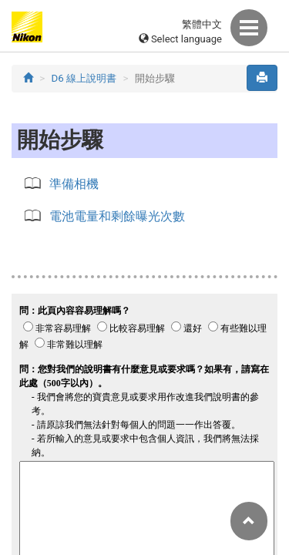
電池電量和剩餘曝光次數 (117, 216)
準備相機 (74, 184)
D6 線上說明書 (84, 78)
